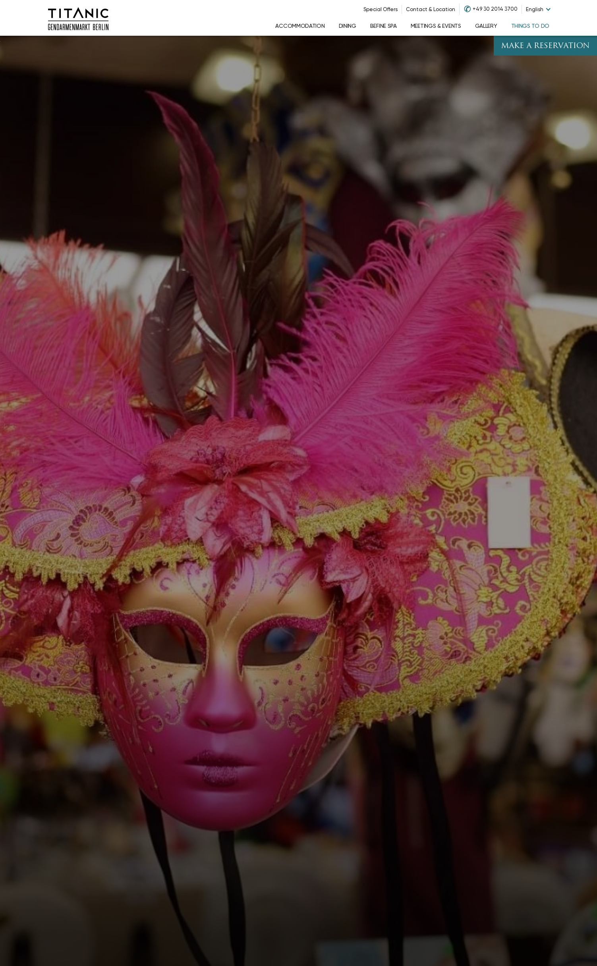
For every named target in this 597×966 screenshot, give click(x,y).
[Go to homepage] (78, 17)
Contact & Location (430, 9)
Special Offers (380, 9)
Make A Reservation (545, 46)
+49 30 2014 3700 (495, 9)
